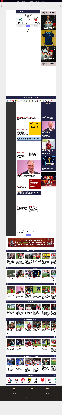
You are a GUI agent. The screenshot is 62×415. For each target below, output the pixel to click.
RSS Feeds (47, 407)
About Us (14, 404)
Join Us (14, 407)
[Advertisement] (31, 16)
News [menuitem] (18, 1)
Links (47, 409)
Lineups (20, 40)
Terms (31, 404)
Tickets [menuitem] (43, 1)
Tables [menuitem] (31, 1)
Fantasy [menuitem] (37, 1)
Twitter (47, 404)
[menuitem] (8, 1)
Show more (29, 249)
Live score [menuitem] (24, 1)
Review (36, 40)
